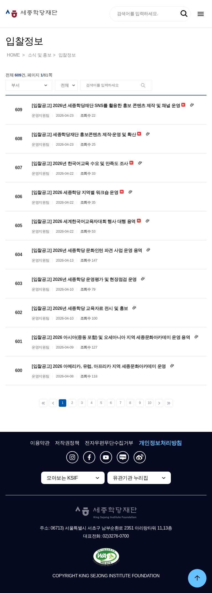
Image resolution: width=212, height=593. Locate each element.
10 (149, 403)
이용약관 (39, 442)
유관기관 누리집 (130, 478)
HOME (14, 55)
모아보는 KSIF (62, 478)
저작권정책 (67, 442)
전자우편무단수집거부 (109, 442)
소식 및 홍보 (40, 55)
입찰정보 (67, 55)
